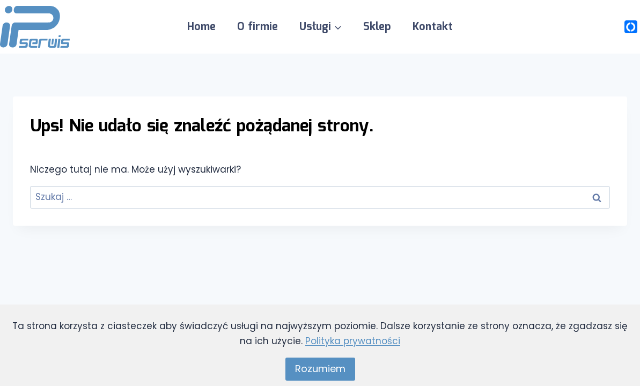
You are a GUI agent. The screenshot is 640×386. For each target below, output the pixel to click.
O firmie (257, 26)
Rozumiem (320, 368)
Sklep (377, 26)
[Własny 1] (631, 27)
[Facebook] (589, 27)
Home (201, 26)
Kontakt (433, 26)
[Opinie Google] (610, 27)
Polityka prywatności (352, 341)
